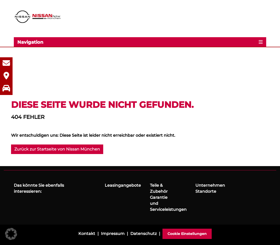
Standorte (205, 191)
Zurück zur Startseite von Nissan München (57, 149)
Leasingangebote (123, 185)
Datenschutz (143, 233)
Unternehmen (210, 185)
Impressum (113, 233)
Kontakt (86, 233)
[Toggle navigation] (140, 42)
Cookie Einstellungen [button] (187, 233)
